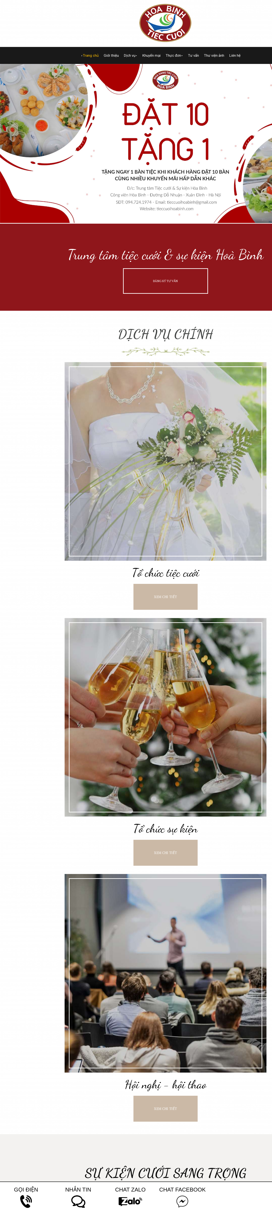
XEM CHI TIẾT (165, 596)
